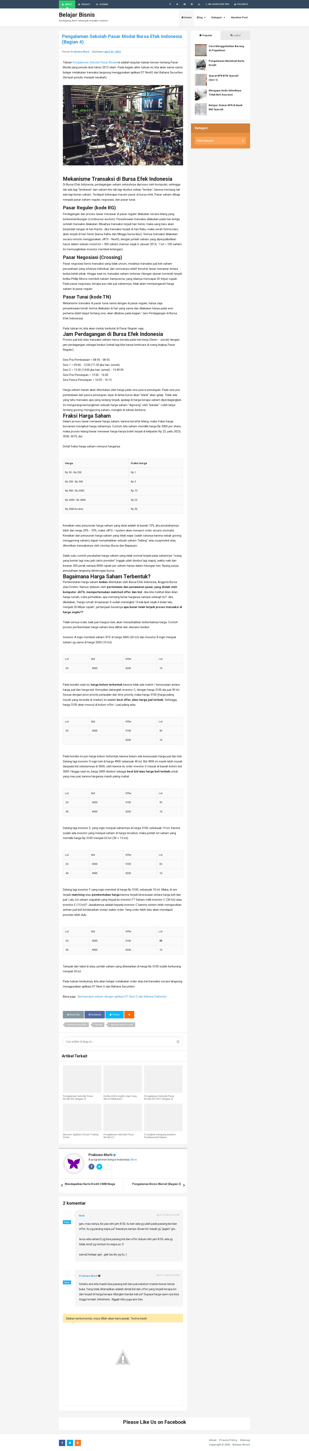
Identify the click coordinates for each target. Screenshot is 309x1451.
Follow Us (241, 4)
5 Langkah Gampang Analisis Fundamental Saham (160, 1136)
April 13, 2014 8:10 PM (168, 1215)
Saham (98, 1025)
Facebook (94, 1014)
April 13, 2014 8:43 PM (168, 1275)
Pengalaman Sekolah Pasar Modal (95, 62)
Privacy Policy (228, 1440)
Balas (67, 1222)
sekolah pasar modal (121, 1025)
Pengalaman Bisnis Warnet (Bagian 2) (156, 1184)
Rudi (82, 1215)
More (133, 1159)
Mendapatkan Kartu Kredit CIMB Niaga (90, 1184)
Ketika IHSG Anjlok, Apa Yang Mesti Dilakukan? (120, 1098)
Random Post (239, 17)
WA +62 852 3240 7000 (217, 4)
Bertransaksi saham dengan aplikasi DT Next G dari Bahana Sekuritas (122, 997)
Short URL (73, 1014)
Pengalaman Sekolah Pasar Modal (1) (118, 1136)
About (212, 1440)
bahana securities (77, 1025)
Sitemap (245, 1440)
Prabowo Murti (100, 1155)
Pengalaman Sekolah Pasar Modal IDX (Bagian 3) (78, 1098)
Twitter (114, 1014)
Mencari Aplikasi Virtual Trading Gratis (80, 1136)
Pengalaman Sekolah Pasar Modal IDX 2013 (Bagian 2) (159, 1098)
